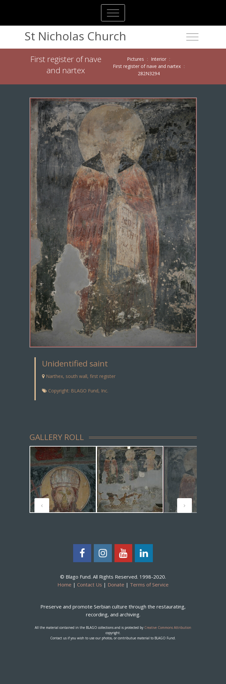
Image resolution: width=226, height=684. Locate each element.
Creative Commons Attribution (167, 627)
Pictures (135, 59)
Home (64, 584)
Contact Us (89, 584)
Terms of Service (149, 584)
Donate (116, 584)
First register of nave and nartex (147, 66)
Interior (158, 59)
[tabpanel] (63, 479)
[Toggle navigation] (113, 12)
